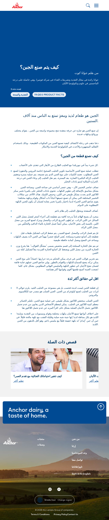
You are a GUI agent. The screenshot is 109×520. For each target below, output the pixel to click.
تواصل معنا (77, 459)
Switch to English (81, 473)
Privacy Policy (60, 514)
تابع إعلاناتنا (77, 466)
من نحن (76, 439)
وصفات (41, 444)
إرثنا (74, 445)
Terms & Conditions (40, 514)
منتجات (40, 439)
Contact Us (72, 514)
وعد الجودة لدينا (79, 452)
